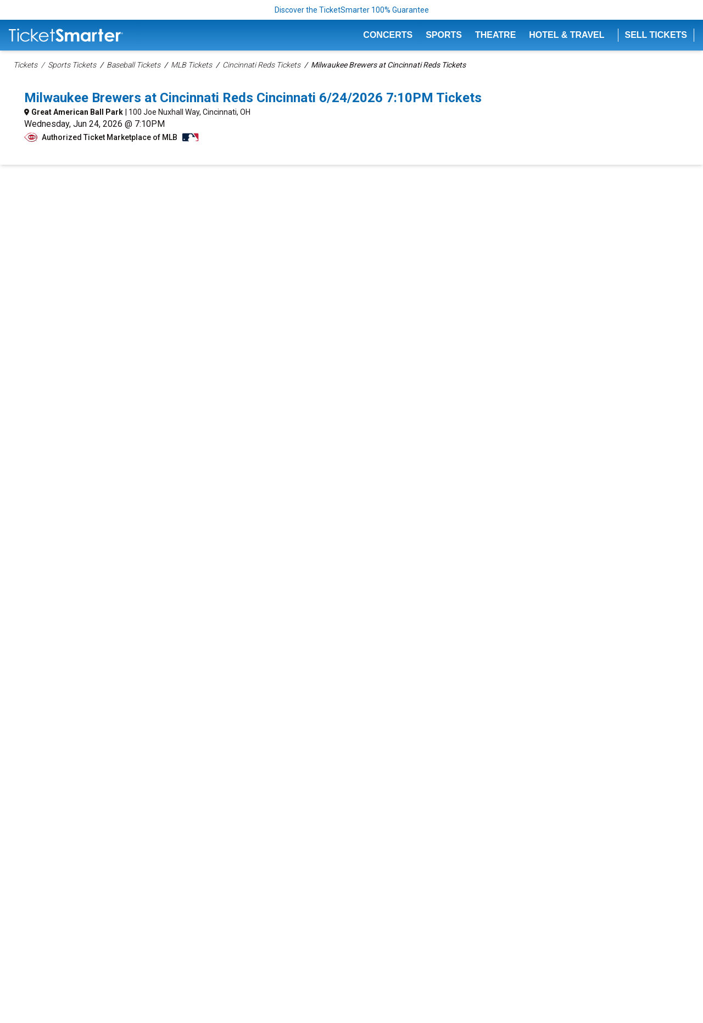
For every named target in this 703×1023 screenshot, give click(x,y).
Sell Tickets (656, 35)
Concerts (387, 35)
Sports (444, 35)
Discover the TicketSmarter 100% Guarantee (352, 9)
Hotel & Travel (566, 35)
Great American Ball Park (77, 112)
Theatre (495, 35)
